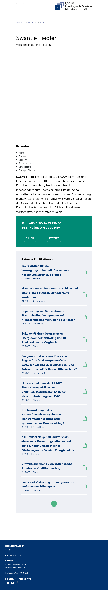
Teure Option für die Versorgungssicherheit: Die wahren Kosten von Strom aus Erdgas (45, 270)
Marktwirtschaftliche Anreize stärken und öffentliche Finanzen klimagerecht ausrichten (49, 293)
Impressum (10, 579)
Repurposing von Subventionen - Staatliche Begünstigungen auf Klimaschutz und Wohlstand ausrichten (48, 315)
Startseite (20, 22)
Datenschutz (24, 579)
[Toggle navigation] (20, 6)
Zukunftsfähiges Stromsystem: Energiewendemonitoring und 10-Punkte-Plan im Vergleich (44, 338)
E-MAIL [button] (30, 238)
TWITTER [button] (54, 238)
